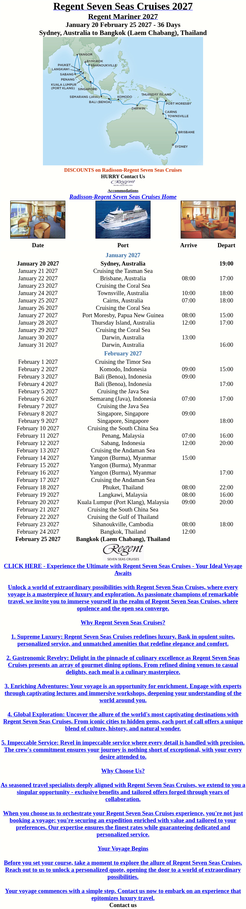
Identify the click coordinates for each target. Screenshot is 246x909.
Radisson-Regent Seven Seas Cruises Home (123, 196)
